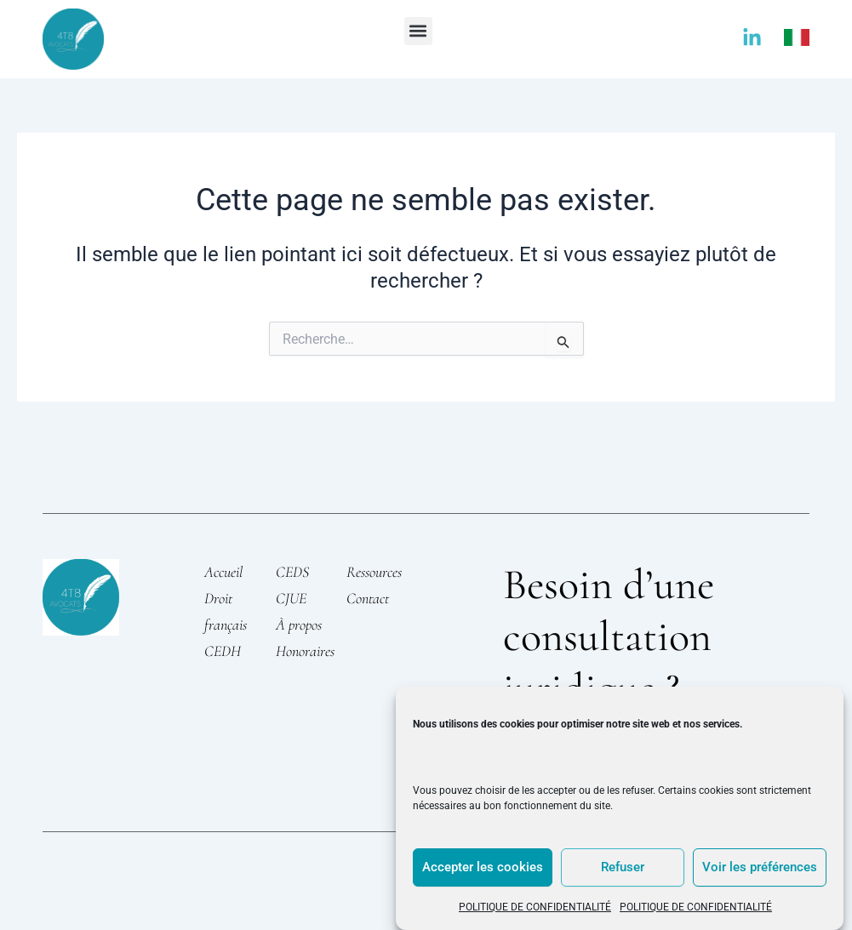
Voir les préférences (759, 867)
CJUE (291, 598)
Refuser (622, 867)
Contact (367, 598)
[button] (418, 31)
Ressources (374, 571)
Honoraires (305, 651)
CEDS (292, 571)
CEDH (222, 651)
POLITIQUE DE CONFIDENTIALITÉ (535, 907)
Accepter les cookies (482, 867)
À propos (299, 624)
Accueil (223, 571)
